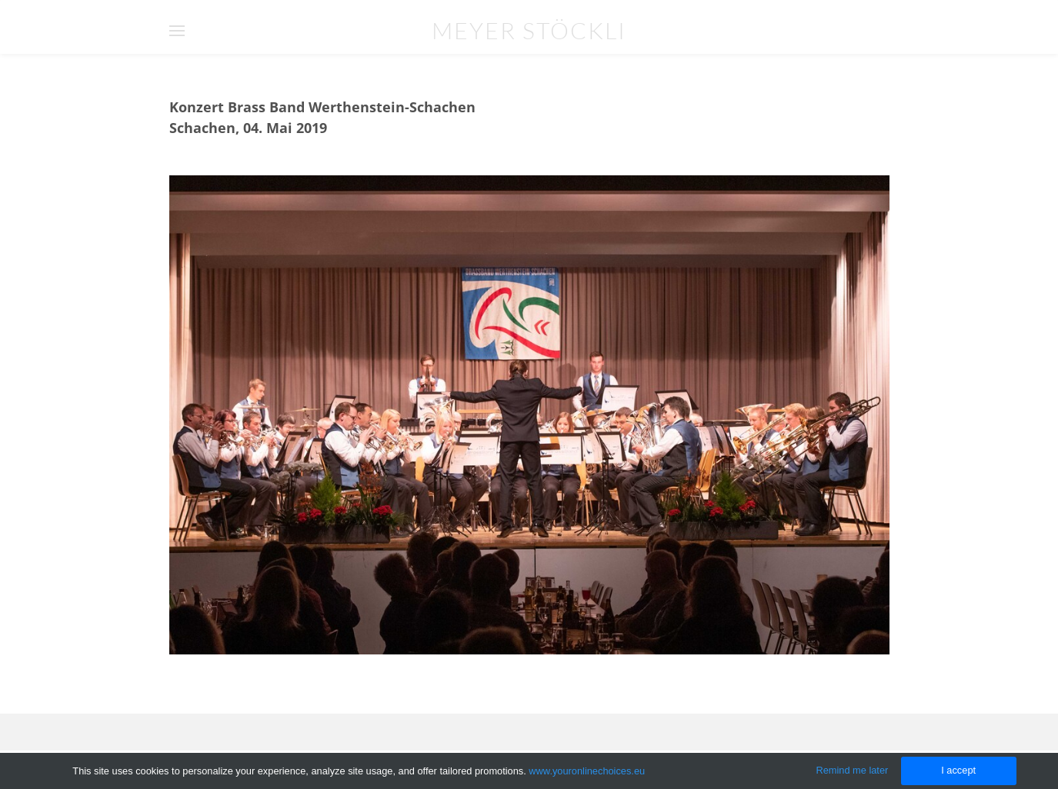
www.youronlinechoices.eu (587, 771)
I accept (958, 770)
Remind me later (852, 770)
